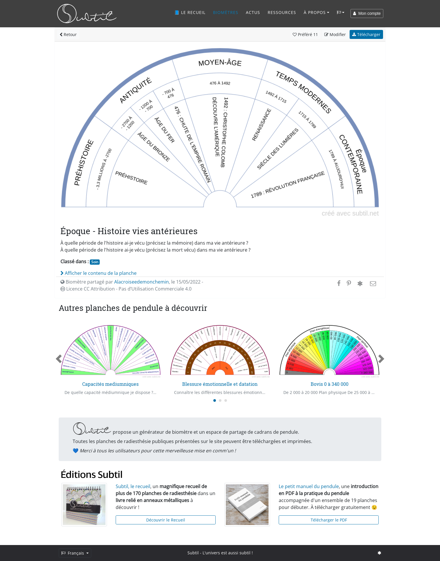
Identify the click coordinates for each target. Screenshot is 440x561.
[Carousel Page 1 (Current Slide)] (214, 400)
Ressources (282, 12)
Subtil (193, 552)
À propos (315, 12)
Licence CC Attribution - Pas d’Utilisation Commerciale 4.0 (126, 289)
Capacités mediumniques (110, 384)
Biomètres (225, 12)
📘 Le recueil (189, 12)
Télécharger (366, 34)
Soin (94, 261)
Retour (68, 34)
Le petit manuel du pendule (309, 486)
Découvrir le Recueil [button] (165, 520)
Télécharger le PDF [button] (329, 520)
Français (73, 553)
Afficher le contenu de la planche (98, 273)
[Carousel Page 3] (225, 400)
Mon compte (367, 13)
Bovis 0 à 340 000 (329, 384)
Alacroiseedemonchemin (141, 282)
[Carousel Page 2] (220, 400)
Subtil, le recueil (133, 486)
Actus (253, 12)
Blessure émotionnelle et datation (219, 384)
